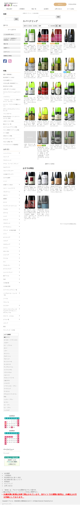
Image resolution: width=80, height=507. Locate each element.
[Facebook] (5, 61)
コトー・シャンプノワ (9, 188)
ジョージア (6, 254)
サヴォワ (5, 219)
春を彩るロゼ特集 (7, 86)
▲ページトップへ (7, 503)
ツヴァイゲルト (8, 372)
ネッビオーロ (7, 364)
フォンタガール (7, 113)
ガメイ (5, 348)
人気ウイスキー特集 (8, 121)
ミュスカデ (7, 410)
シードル (5, 298)
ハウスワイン (6, 96)
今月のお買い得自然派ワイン (10, 83)
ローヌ (5, 202)
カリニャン (7, 353)
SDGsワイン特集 (7, 135)
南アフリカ (6, 275)
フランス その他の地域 (32, 13)
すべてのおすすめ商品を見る (68, 223)
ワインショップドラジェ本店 (19, 492)
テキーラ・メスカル (8, 316)
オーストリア (6, 237)
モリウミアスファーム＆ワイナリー (11, 92)
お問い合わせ (58, 9)
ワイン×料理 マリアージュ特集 (11, 130)
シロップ (5, 323)
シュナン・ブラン (8, 399)
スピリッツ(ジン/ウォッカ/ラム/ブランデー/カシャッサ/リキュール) (10, 310)
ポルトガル (6, 251)
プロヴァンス (6, 223)
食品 (4, 326)
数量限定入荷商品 (8, 55)
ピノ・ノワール (8, 345)
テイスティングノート (9, 138)
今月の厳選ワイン (7, 80)
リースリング (7, 388)
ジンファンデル (8, 369)
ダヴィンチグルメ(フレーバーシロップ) (11, 109)
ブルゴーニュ (6, 191)
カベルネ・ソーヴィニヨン (11, 340)
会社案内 (46, 9)
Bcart (51, 501)
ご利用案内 (22, 9)
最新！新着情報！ (7, 74)
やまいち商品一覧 (7, 141)
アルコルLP (6, 453)
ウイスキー (6, 305)
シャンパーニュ (7, 153)
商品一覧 (34, 9)
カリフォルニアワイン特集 (10, 127)
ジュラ (5, 216)
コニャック (6, 156)
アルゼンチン (6, 265)
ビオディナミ (7, 51)
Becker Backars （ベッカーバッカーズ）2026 (11, 117)
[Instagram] (10, 61)
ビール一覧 (6, 319)
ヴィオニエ (7, 391)
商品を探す (9, 9)
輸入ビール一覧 (7, 124)
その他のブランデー (8, 174)
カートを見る (70, 9)
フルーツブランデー (8, 170)
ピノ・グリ (7, 404)
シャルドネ (7, 383)
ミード (5, 181)
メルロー (6, 342)
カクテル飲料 (6, 177)
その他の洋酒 (6, 286)
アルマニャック (7, 160)
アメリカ (5, 258)
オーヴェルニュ (7, 226)
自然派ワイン (7, 47)
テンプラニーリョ (8, 367)
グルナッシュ (7, 356)
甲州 (5, 396)
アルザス (5, 209)
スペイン (5, 247)
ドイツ (5, 233)
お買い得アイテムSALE (9, 89)
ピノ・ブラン (7, 407)
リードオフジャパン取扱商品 (10, 144)
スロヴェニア (6, 244)
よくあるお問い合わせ (9, 34)
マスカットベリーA (9, 377)
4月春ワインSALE (8, 184)
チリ (4, 261)
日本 (4, 279)
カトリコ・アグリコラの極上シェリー (11, 105)
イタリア (5, 240)
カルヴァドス (6, 167)
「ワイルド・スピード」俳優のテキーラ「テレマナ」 (11, 100)
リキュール (6, 302)
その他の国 (6, 282)
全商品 (24, 13)
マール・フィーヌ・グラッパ (10, 163)
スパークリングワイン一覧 (10, 289)
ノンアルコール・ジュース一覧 (10, 294)
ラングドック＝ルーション (10, 205)
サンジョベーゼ (8, 361)
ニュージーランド (7, 272)
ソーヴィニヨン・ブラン (10, 386)
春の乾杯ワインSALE (8, 77)
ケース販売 (6, 132)
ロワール (5, 212)
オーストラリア (7, 268)
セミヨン (6, 402)
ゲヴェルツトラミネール (10, 394)
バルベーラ (7, 375)
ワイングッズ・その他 (9, 330)
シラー (5, 350)
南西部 (5, 198)
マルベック (7, 358)
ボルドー (5, 195)
